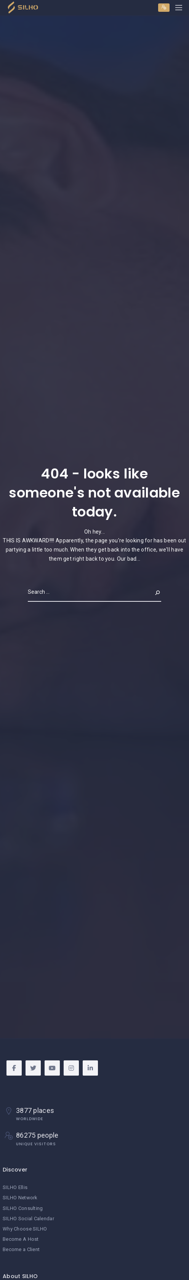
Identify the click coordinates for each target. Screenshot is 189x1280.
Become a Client (21, 1249)
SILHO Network (20, 1197)
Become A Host (21, 1239)
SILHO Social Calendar (28, 1218)
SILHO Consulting (23, 1208)
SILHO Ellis (15, 1187)
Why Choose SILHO (25, 1229)
